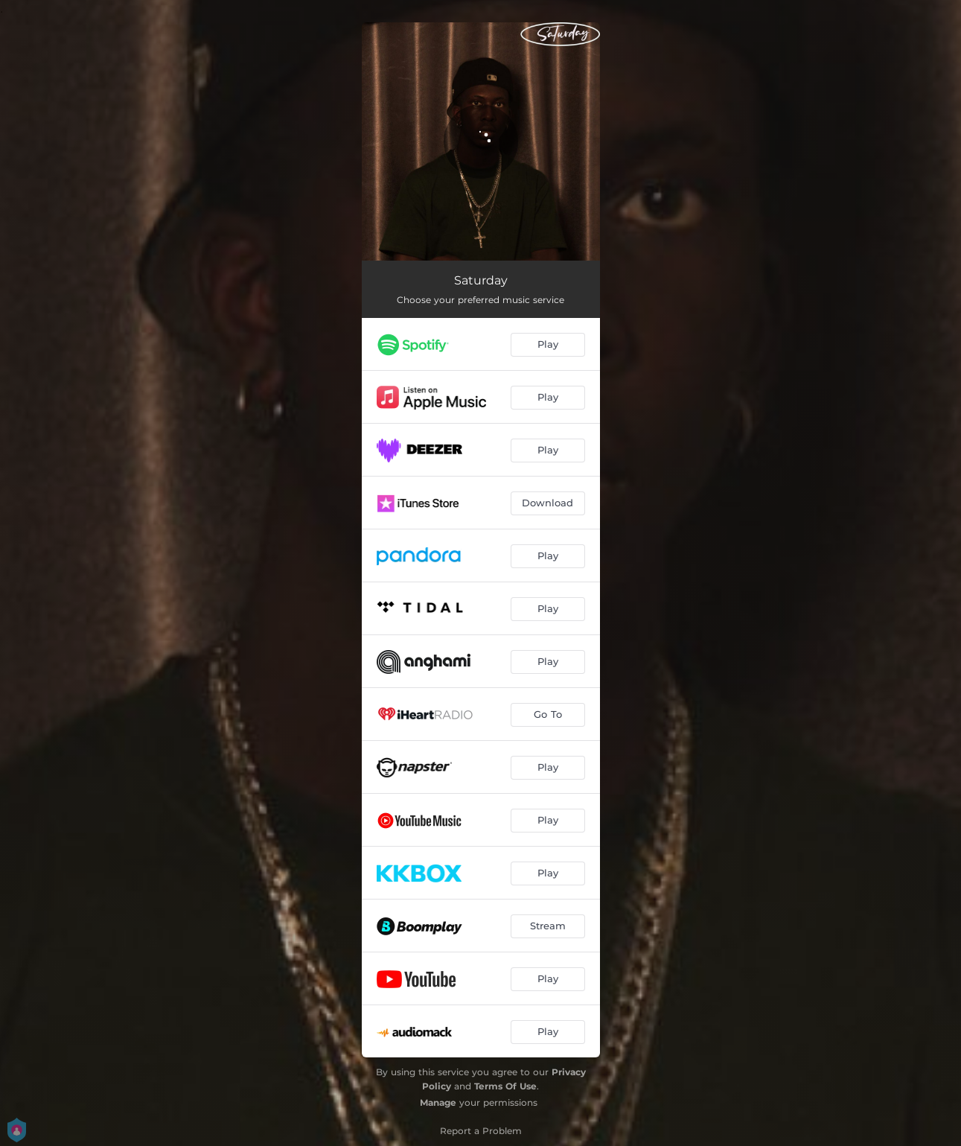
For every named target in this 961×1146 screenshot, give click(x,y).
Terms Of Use (505, 1086)
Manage (438, 1102)
